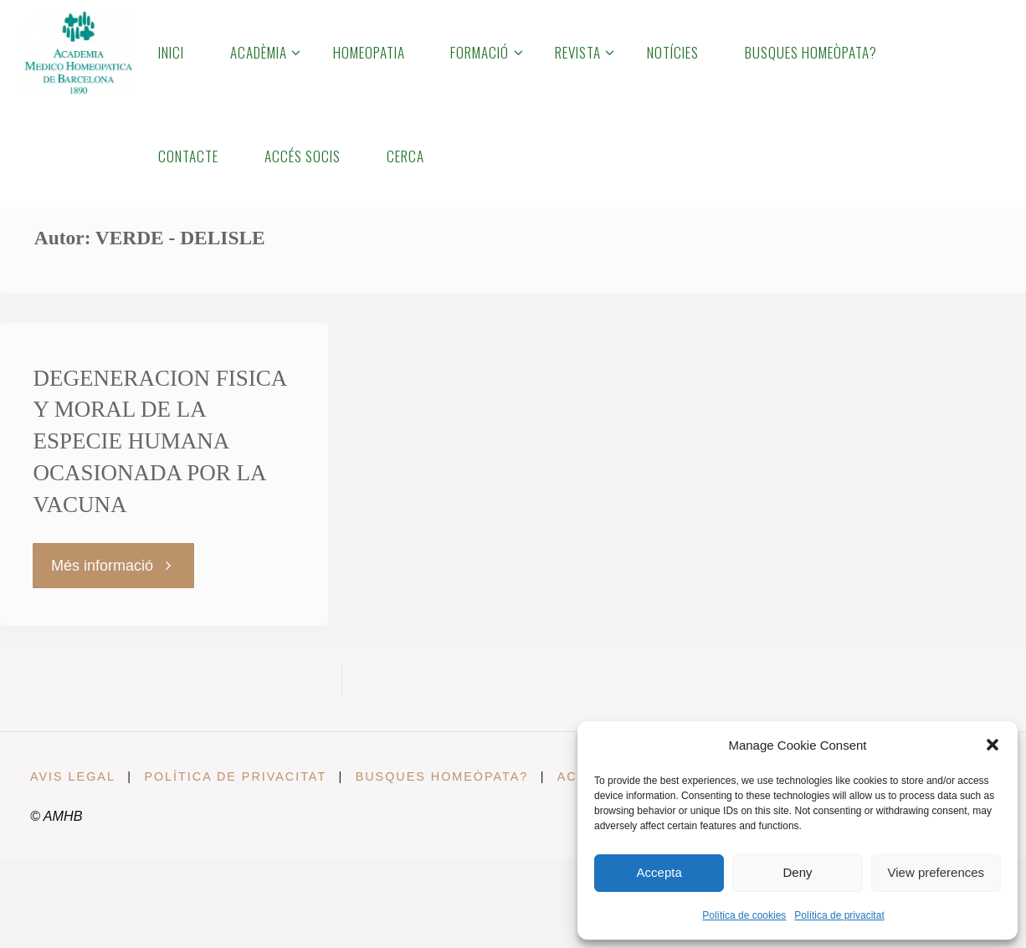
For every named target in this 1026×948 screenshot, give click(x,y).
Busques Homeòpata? (443, 776)
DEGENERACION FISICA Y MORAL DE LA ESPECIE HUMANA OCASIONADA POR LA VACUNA (160, 441)
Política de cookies (744, 915)
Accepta (659, 872)
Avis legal (72, 776)
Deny (797, 872)
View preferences (936, 872)
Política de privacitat (839, 915)
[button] (992, 744)
